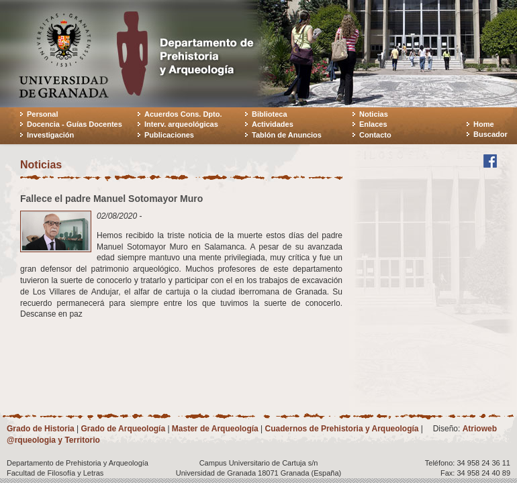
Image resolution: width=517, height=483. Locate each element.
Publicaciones (169, 135)
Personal (42, 114)
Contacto (375, 135)
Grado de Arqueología (123, 428)
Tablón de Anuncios (287, 135)
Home (483, 124)
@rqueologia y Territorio (53, 440)
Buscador (490, 134)
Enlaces (373, 124)
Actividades (272, 124)
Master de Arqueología (215, 428)
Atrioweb (480, 428)
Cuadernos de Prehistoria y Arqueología (342, 428)
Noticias (373, 114)
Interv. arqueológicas (181, 124)
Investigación (50, 135)
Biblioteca (269, 114)
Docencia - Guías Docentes (74, 124)
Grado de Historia (41, 428)
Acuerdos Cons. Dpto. (183, 114)
